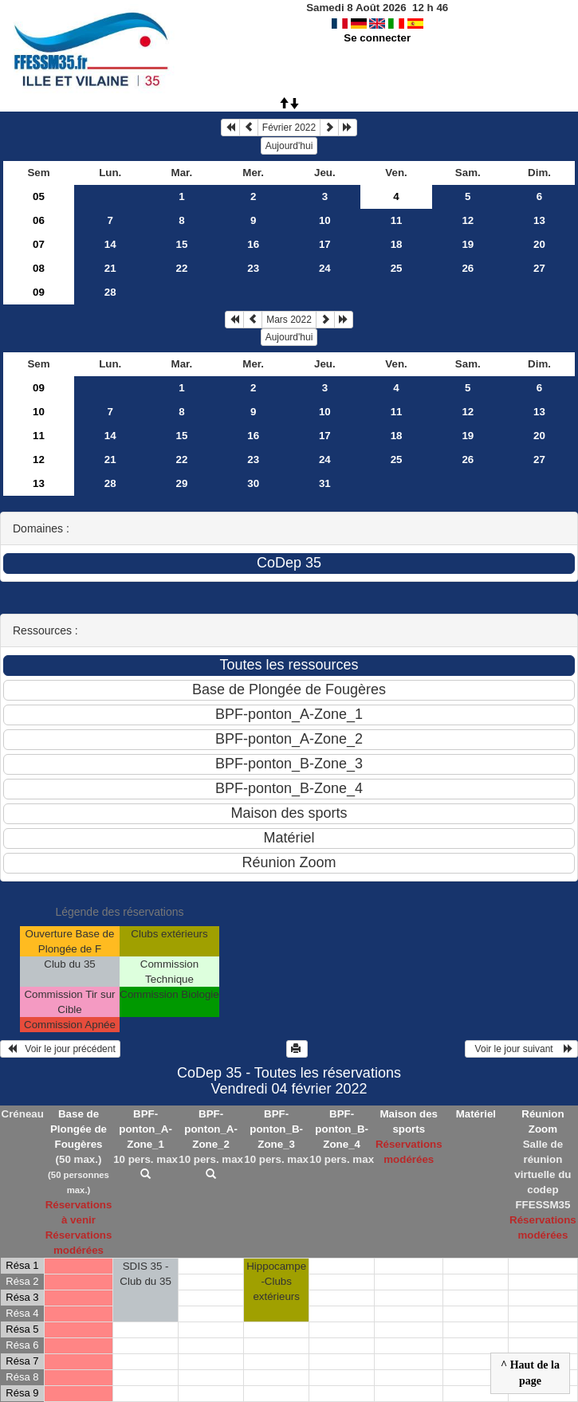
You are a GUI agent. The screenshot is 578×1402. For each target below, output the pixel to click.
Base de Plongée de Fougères (78, 1129)
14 (110, 244)
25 (397, 268)
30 (253, 483)
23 (253, 268)
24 (325, 268)
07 (39, 244)
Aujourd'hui (289, 145)
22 (182, 268)
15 (182, 244)
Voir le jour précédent (60, 1048)
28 (110, 292)
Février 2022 (289, 127)
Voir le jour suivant (521, 1048)
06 (39, 220)
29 (182, 483)
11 (397, 220)
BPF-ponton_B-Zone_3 (276, 1129)
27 (539, 268)
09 (39, 292)
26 (468, 268)
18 (397, 244)
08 (39, 268)
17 (325, 244)
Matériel (476, 1114)
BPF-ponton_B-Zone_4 (341, 1129)
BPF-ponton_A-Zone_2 (211, 1129)
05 (39, 196)
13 (539, 220)
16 (253, 244)
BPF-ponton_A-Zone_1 (145, 1129)
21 (110, 268)
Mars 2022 (289, 319)
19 (468, 244)
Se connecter (377, 38)
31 (325, 483)
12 (468, 220)
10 (325, 220)
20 (539, 244)
